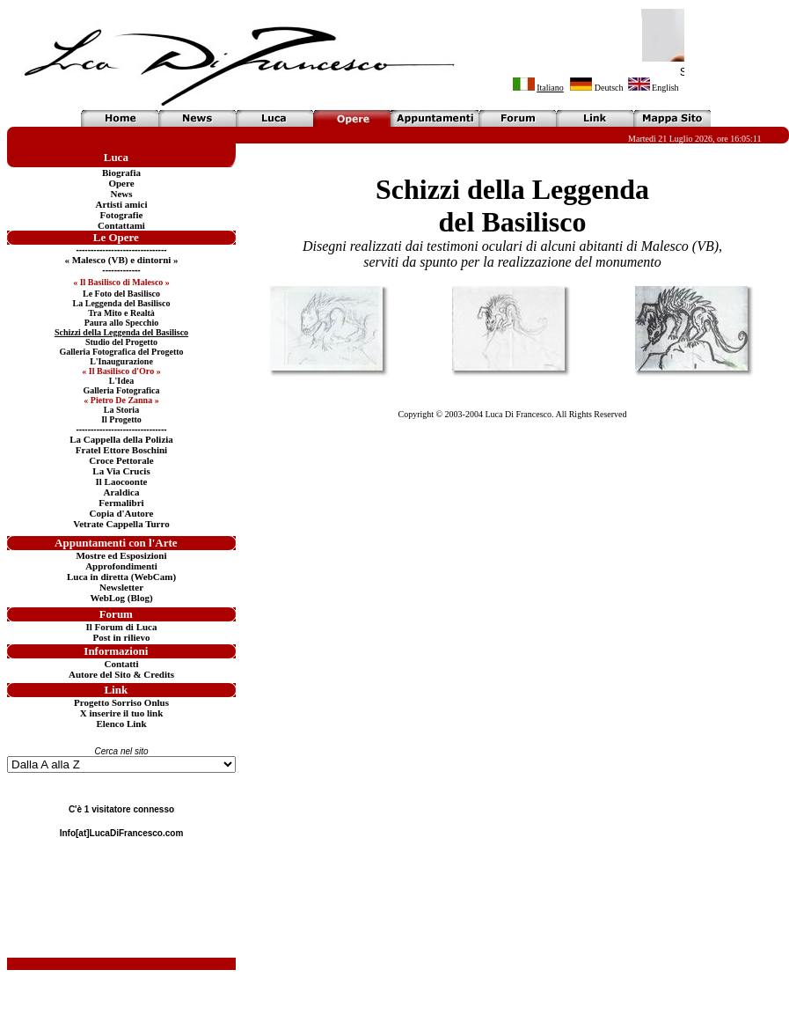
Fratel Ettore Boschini (121, 450)
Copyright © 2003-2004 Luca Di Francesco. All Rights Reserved (512, 414)
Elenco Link (121, 723)
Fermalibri (121, 502)
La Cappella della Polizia (121, 439)
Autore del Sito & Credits (121, 674)
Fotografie (121, 214)
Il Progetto (121, 419)
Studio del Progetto (121, 342)
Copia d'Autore (122, 513)
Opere (121, 183)
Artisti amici (122, 204)
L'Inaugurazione (121, 361)
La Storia (121, 410)
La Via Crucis (121, 471)
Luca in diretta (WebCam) (121, 576)
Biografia (121, 172)
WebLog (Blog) (121, 597)
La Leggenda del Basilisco (122, 303)
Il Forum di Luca (121, 626)
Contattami (121, 225)
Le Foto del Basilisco (121, 293)
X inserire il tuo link (122, 713)
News (121, 193)
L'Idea (121, 381)
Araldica (122, 492)
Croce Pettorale (121, 460)
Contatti (121, 663)
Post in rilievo (121, 637)
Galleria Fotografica (122, 390)
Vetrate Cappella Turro (121, 523)
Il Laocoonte (122, 481)
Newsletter (121, 587)
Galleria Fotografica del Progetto (121, 351)
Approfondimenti (121, 566)
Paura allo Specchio (121, 322)
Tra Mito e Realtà (121, 313)
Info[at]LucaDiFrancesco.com (122, 833)
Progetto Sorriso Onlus (121, 702)
